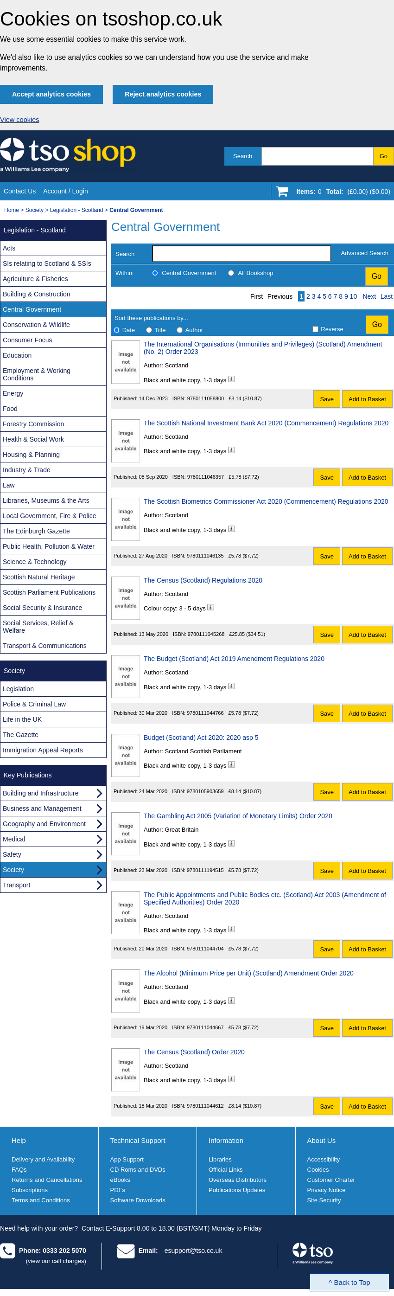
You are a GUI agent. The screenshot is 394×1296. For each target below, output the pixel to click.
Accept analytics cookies (51, 94)
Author (194, 330)
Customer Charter (331, 1179)
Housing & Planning (31, 454)
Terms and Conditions (41, 1200)
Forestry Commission (33, 424)
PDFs (118, 1190)
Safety (12, 854)
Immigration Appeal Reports (43, 750)
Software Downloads (137, 1200)
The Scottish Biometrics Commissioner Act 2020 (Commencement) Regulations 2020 (266, 501)
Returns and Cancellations (47, 1179)
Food (10, 408)
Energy (13, 393)
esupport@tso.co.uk (193, 1250)
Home (11, 210)
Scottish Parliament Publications (49, 592)
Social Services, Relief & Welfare (38, 626)
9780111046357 (205, 477)
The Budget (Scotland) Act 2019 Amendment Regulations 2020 (234, 658)
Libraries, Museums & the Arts (46, 500)
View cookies (19, 119)
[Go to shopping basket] (341, 193)
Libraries (220, 1159)
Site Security (324, 1200)
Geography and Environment (44, 824)
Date (128, 330)
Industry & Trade (27, 470)
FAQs (19, 1169)
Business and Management (42, 808)
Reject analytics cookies (163, 94)
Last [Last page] (387, 296)
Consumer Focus (27, 340)
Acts (9, 248)
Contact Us (20, 191)
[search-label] (241, 253)
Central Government (189, 272)
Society (34, 210)
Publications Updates (237, 1190)
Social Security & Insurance (42, 607)
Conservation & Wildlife (36, 324)
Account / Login (65, 191)
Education (17, 355)
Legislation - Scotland (76, 210)
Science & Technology (35, 561)
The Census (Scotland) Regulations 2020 (203, 580)
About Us (321, 1140)
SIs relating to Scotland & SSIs (47, 263)
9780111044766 (205, 713)
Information (226, 1140)
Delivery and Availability (43, 1159)
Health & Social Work (33, 439)
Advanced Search (364, 253)
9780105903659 (205, 791)
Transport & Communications (45, 645)
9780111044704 (205, 948)
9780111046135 (205, 555)
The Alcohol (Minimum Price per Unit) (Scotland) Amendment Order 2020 (249, 973)
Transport (16, 885)
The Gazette (20, 734)
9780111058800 (205, 398)
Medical (14, 839)
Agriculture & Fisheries (35, 278)
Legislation (18, 689)
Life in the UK (22, 719)
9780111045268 (206, 634)
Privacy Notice (326, 1190)
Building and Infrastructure (40, 793)
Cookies (318, 1169)
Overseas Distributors (238, 1179)
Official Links (225, 1169)
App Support (127, 1159)
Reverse (332, 329)
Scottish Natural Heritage (39, 577)
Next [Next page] (369, 296)
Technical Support (137, 1140)
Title (159, 330)
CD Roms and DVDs (137, 1169)
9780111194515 (205, 870)
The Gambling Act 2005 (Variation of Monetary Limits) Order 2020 (238, 816)
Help (19, 1140)
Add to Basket (367, 399)
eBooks (120, 1179)
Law (9, 485)
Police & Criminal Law (34, 704)
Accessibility (323, 1159)
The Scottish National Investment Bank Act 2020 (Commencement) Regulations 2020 (266, 423)
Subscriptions (30, 1190)
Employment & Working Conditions (36, 374)
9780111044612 (205, 1106)
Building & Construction (36, 294)
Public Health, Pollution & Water (49, 546)
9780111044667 (205, 1027)
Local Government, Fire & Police (49, 516)
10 (353, 296)
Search (242, 156)
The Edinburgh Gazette (36, 531)
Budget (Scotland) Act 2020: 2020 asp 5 (201, 737)
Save (327, 399)
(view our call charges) (56, 1261)
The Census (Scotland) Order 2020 (194, 1052)
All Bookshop (255, 272)
